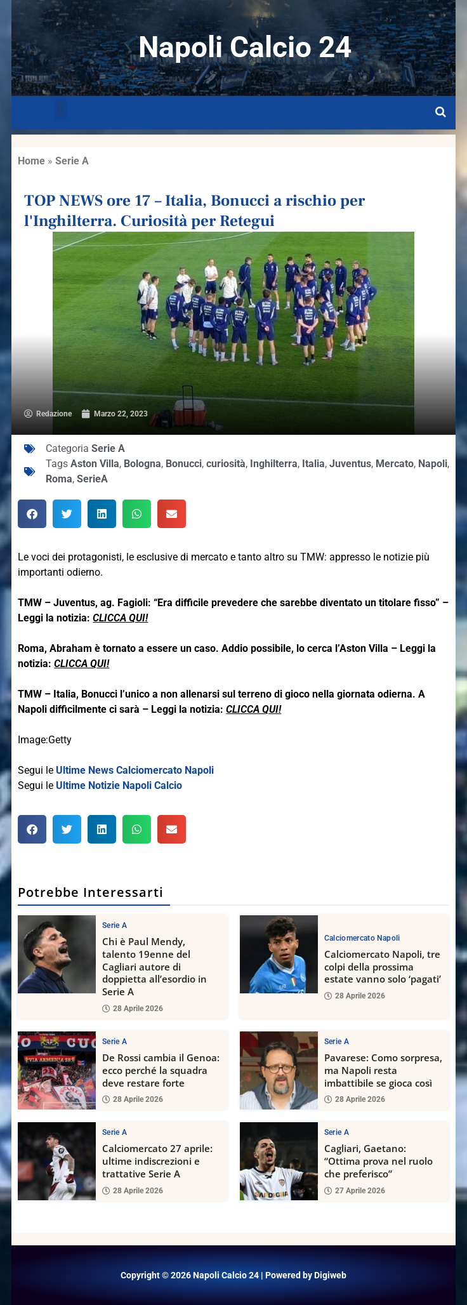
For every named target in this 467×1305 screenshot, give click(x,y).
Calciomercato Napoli (362, 938)
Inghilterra (274, 464)
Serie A (72, 161)
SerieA (92, 479)
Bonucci (184, 464)
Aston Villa (94, 464)
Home (31, 161)
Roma (59, 479)
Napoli (432, 464)
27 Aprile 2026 (354, 1191)
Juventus (350, 464)
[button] (61, 109)
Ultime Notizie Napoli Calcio (119, 785)
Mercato (395, 464)
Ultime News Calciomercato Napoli (135, 770)
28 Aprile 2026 (132, 1008)
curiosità (226, 464)
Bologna (142, 464)
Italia (313, 464)
